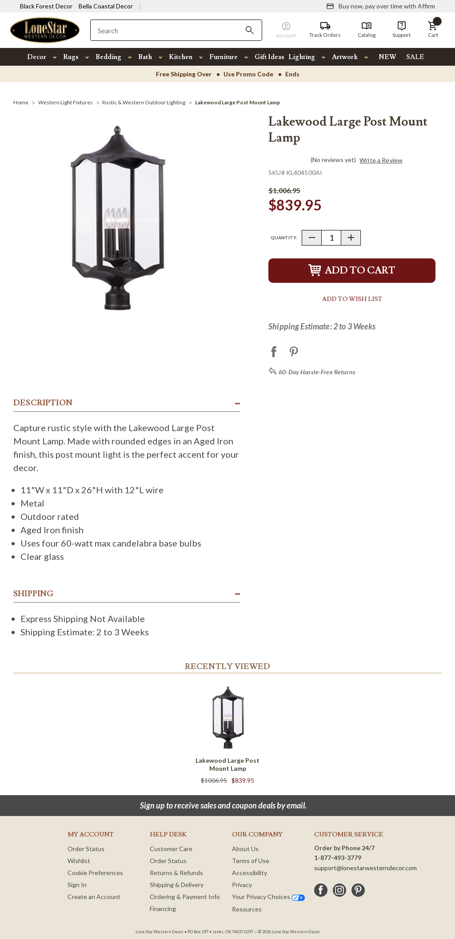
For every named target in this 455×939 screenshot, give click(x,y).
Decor (36, 57)
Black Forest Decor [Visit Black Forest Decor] (46, 6)
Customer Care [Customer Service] (171, 848)
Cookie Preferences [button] (95, 872)
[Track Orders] (325, 30)
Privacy (242, 884)
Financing (163, 908)
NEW (387, 57)
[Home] (20, 102)
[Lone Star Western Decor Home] (45, 29)
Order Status (86, 848)
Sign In (77, 884)
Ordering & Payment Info (185, 896)
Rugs (71, 57)
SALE (415, 57)
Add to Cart (351, 270)
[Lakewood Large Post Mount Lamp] (237, 102)
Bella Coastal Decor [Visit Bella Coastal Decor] (106, 6)
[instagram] (339, 890)
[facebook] (320, 890)
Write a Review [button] (381, 160)
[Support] (401, 30)
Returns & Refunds (176, 872)
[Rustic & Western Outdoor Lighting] (143, 102)
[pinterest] (358, 890)
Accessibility (249, 872)
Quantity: (284, 237)
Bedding (108, 57)
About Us (245, 848)
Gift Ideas (269, 57)
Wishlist (79, 860)
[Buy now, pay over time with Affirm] (380, 6)
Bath (145, 57)
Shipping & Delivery (177, 884)
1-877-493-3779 (337, 857)
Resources (247, 909)
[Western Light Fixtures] (65, 102)
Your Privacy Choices (268, 896)
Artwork (345, 57)
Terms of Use (250, 860)
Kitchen (180, 57)
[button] (433, 30)
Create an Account (94, 896)
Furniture (223, 57)
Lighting (301, 57)
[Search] (250, 30)
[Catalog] (366, 30)
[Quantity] (331, 238)
